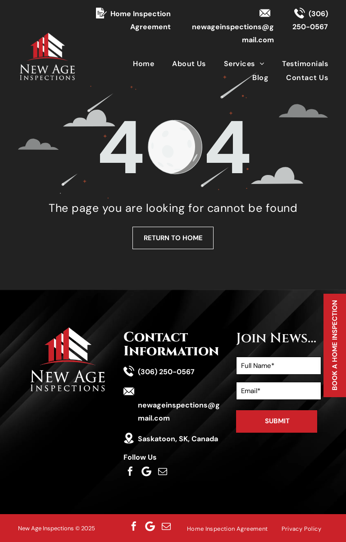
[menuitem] (134, 63)
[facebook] (130, 471)
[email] (162, 471)
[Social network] (146, 471)
